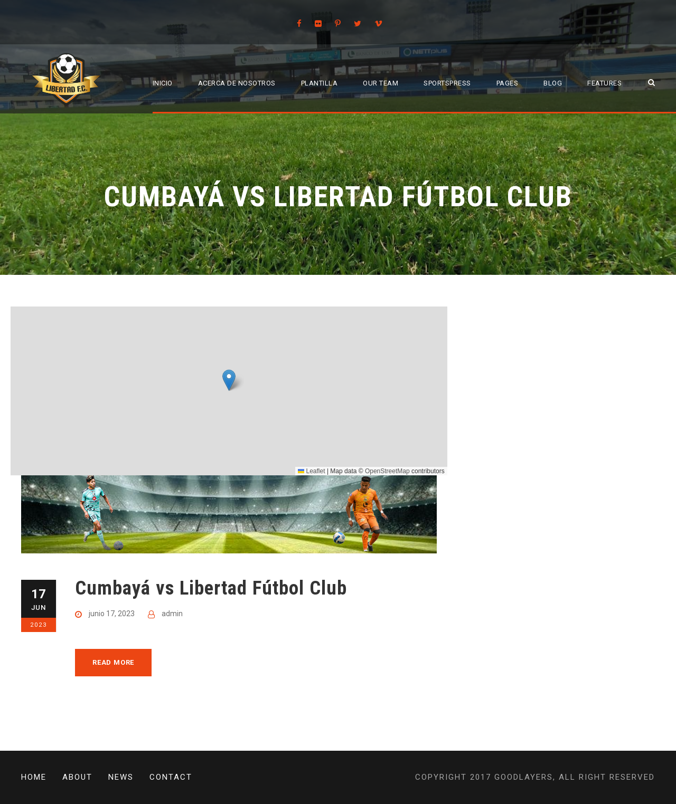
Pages (507, 83)
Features (604, 83)
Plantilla (319, 83)
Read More (113, 662)
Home (33, 777)
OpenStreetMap (387, 471)
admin (172, 613)
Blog (552, 83)
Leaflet (311, 471)
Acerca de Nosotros (237, 83)
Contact (170, 777)
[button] (229, 380)
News (121, 777)
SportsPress (447, 83)
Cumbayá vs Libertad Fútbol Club (211, 588)
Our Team (380, 83)
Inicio (163, 83)
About (77, 777)
